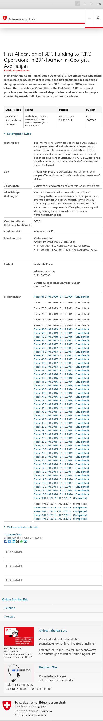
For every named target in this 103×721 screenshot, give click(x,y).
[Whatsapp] (22, 532)
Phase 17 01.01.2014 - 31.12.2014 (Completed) (61, 459)
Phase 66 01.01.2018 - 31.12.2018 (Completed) (61, 327)
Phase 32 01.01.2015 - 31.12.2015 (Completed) (61, 406)
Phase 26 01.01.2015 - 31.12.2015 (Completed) (61, 429)
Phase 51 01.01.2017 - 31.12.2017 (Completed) (61, 342)
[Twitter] (10, 532)
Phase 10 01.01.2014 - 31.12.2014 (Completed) (61, 485)
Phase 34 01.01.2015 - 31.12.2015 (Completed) (61, 399)
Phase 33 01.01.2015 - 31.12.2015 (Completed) (61, 402)
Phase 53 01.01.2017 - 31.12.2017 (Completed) (61, 335)
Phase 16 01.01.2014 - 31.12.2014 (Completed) (61, 462)
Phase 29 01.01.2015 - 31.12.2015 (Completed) (61, 417)
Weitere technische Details (22, 518)
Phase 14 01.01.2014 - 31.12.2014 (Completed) (61, 470)
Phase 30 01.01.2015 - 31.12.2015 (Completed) (61, 414)
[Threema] (18, 532)
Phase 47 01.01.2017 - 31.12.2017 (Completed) (61, 357)
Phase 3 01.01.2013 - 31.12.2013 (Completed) (60, 502)
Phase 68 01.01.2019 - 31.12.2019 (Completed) (61, 324)
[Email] (25, 532)
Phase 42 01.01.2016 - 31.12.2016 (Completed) (61, 369)
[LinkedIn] (14, 532)
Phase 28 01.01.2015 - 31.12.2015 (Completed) (61, 421)
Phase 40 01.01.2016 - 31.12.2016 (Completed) (61, 376)
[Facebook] (6, 532)
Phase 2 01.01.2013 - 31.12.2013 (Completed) (60, 506)
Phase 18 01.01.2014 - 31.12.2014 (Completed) (61, 455)
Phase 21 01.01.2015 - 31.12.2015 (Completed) (61, 447)
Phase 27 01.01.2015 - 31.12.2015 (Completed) (61, 425)
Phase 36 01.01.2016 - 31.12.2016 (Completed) (61, 391)
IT (84, 3)
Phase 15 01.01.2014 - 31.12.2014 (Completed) (61, 466)
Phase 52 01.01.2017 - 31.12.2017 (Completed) (61, 339)
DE (77, 3)
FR (91, 3)
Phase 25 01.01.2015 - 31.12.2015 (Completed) (61, 432)
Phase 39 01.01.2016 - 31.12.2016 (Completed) (61, 380)
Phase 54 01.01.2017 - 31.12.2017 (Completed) (61, 331)
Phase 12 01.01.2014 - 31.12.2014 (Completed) (61, 477)
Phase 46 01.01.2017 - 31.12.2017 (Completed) (61, 361)
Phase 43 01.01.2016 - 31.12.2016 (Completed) (61, 365)
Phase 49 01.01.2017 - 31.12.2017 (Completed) (61, 350)
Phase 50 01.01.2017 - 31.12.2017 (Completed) (61, 346)
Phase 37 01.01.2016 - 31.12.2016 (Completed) (61, 387)
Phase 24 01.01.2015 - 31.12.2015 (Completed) (61, 436)
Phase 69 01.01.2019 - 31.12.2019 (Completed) (61, 320)
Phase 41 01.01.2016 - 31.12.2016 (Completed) (61, 372)
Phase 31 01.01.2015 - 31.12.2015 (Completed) (61, 410)
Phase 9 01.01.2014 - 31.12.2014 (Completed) (60, 489)
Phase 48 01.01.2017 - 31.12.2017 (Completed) (61, 354)
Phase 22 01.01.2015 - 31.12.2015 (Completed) (61, 444)
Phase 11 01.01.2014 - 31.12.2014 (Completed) (61, 481)
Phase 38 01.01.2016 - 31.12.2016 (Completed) (61, 384)
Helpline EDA (48, 658)
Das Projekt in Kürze (19, 124)
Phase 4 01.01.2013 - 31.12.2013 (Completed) (60, 498)
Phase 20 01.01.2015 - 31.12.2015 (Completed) (61, 451)
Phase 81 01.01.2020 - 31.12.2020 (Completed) (61, 287)
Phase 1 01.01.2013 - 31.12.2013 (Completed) (60, 509)
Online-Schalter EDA (15, 590)
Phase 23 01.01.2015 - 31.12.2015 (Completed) (61, 440)
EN (99, 3)
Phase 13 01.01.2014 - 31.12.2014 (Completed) (61, 474)
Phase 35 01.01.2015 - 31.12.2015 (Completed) (61, 395)
